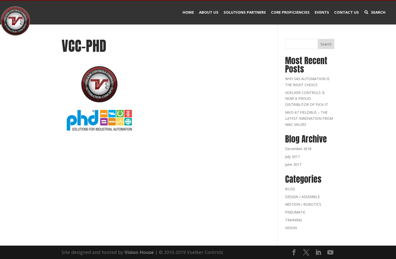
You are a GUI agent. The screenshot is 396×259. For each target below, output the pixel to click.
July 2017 (292, 156)
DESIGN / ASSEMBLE (302, 196)
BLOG (290, 188)
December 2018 (298, 148)
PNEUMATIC (295, 212)
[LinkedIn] (318, 252)
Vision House (139, 252)
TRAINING (293, 220)
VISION (291, 227)
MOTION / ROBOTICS (303, 204)
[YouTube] (330, 252)
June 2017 (293, 164)
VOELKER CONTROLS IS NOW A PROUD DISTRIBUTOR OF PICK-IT (306, 98)
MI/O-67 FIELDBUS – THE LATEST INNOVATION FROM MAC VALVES (309, 118)
